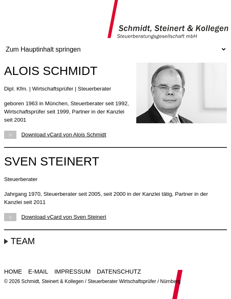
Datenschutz (119, 271)
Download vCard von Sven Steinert (63, 217)
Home (13, 271)
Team (23, 241)
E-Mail (38, 271)
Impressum (73, 271)
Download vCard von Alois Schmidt (63, 134)
